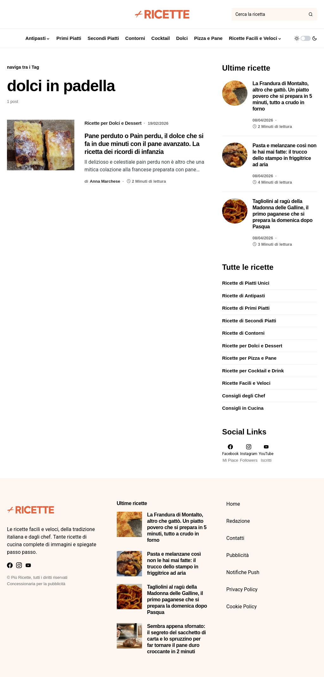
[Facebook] (230, 453)
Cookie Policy (241, 607)
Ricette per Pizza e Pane (249, 358)
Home (233, 504)
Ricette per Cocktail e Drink (253, 370)
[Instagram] (249, 453)
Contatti (235, 538)
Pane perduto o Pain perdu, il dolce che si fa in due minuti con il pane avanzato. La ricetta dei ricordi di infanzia (143, 143)
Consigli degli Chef (243, 395)
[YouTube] (266, 453)
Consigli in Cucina (243, 408)
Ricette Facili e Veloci (246, 383)
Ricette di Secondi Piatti (249, 320)
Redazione (238, 521)
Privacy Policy (242, 589)
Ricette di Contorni (243, 333)
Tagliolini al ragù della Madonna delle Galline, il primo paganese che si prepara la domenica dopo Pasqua (282, 214)
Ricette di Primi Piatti (246, 308)
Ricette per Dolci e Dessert (112, 123)
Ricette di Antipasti (243, 295)
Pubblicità (237, 555)
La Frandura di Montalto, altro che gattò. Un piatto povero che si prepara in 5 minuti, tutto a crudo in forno (282, 96)
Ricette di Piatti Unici (245, 283)
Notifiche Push (242, 572)
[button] (305, 38)
